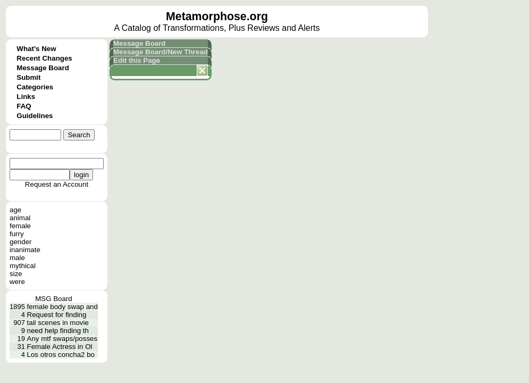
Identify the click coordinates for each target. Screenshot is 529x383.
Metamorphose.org (217, 16)
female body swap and (62, 307)
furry (17, 234)
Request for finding (57, 315)
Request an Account (56, 184)
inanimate (25, 250)
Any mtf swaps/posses (62, 339)
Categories (34, 87)
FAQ (23, 106)
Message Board (42, 68)
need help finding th (58, 331)
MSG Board (53, 299)
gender (21, 242)
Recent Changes (44, 58)
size (16, 274)
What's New (36, 49)
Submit (28, 77)
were (17, 282)
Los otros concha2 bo (61, 355)
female (20, 226)
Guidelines (34, 116)
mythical (23, 266)
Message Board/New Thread (160, 52)
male (17, 258)
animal (20, 218)
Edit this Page (136, 60)
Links (25, 97)
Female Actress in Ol (60, 347)
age (15, 210)
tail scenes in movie (58, 323)
